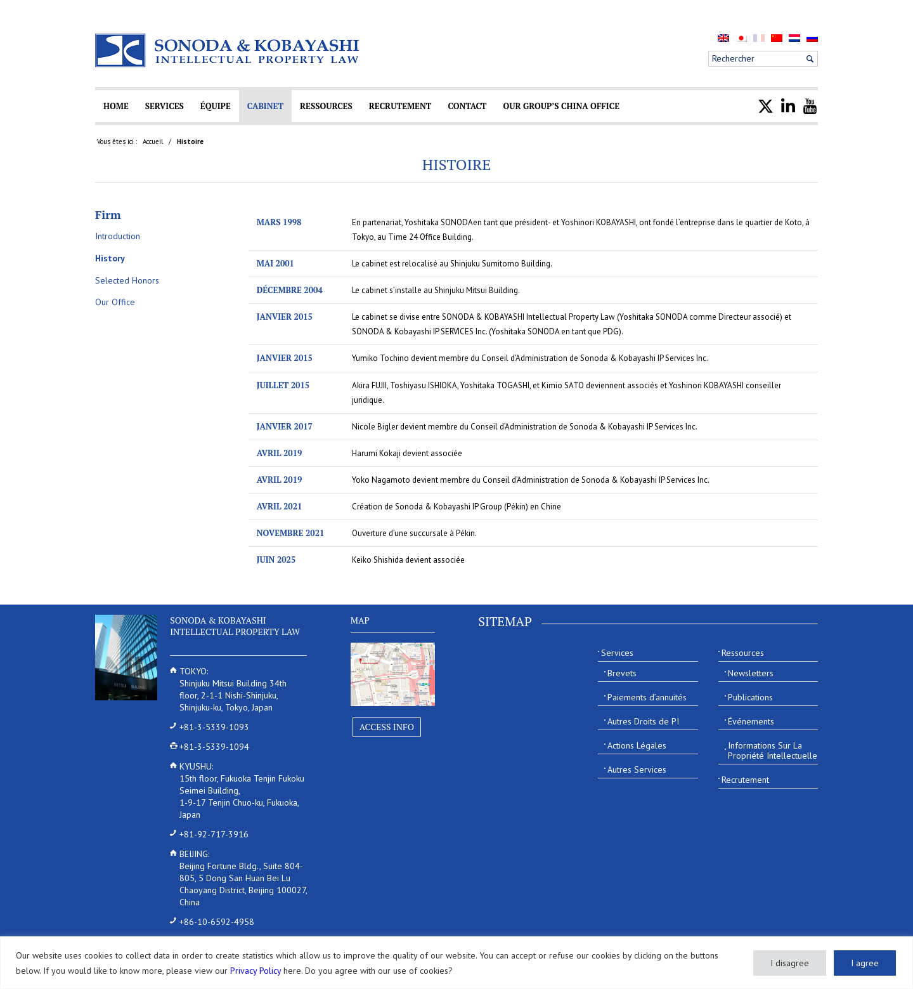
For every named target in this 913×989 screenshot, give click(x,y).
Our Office (115, 302)
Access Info (386, 727)
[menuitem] (723, 38)
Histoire (456, 164)
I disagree (789, 963)
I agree (865, 963)
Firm (108, 214)
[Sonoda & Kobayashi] (228, 50)
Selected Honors (127, 280)
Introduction (117, 236)
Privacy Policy (255, 970)
